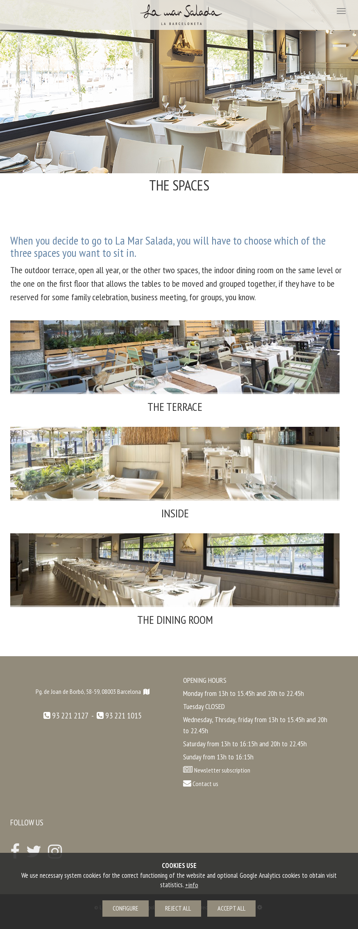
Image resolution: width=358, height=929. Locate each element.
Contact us (200, 783)
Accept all (231, 908)
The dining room (175, 619)
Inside (175, 513)
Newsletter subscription (222, 770)
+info (191, 885)
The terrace (174, 406)
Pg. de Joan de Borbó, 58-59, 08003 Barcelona (93, 691)
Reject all (178, 908)
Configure (125, 908)
